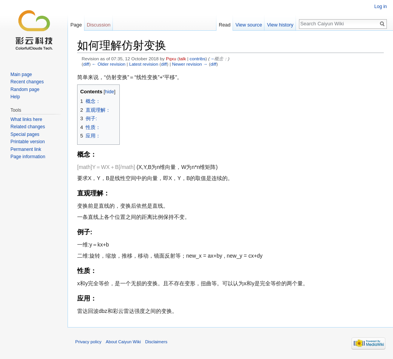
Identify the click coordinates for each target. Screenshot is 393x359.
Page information (27, 156)
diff (86, 63)
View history (280, 25)
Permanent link (25, 149)
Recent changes (27, 81)
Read (225, 25)
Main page (21, 74)
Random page (24, 89)
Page (76, 25)
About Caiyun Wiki (123, 341)
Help (15, 96)
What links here (26, 119)
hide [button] (109, 91)
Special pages (24, 134)
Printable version (27, 141)
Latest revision (143, 63)
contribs (197, 58)
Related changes (27, 126)
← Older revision (108, 63)
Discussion (99, 25)
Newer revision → (190, 63)
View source (248, 25)
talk (182, 58)
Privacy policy (88, 341)
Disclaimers (156, 341)
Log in (380, 6)
